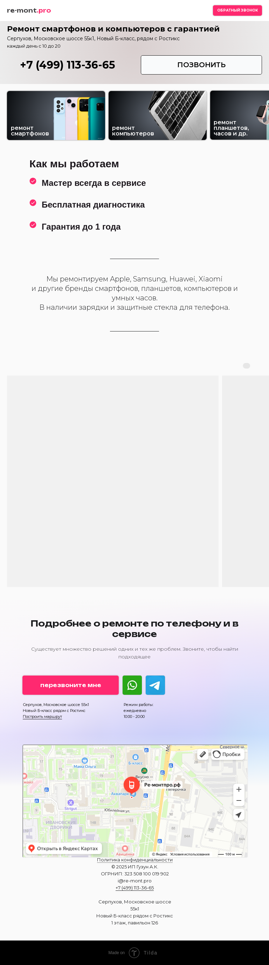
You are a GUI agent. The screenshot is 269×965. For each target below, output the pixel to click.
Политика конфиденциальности (135, 859)
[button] (237, 10)
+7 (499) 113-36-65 (67, 64)
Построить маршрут (42, 716)
